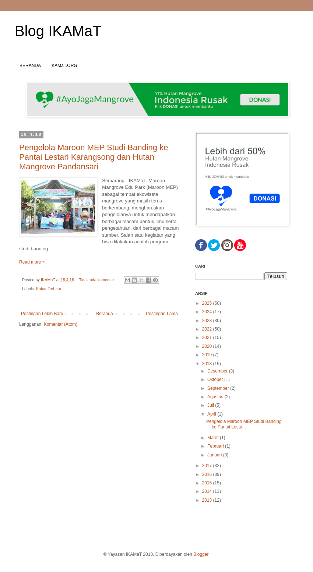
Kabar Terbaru (48, 288)
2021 (207, 337)
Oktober (215, 379)
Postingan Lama (162, 313)
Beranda (104, 313)
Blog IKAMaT (58, 31)
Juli (211, 405)
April (212, 414)
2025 (207, 303)
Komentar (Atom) (60, 324)
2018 (207, 363)
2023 (207, 320)
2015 (207, 483)
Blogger (200, 554)
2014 (207, 491)
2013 (207, 500)
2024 (207, 311)
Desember (218, 371)
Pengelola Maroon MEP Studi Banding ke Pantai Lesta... (244, 424)
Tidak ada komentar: (97, 280)
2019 (207, 354)
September (218, 388)
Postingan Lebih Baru (42, 313)
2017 (207, 465)
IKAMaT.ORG (63, 65)
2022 (207, 329)
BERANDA (30, 65)
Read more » (32, 262)
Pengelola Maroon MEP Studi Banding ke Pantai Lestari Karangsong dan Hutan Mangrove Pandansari (93, 157)
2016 (207, 474)
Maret (213, 437)
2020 (207, 346)
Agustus (216, 396)
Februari (216, 446)
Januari (215, 455)
